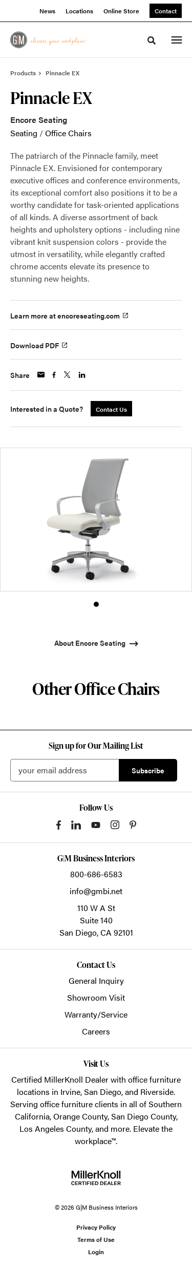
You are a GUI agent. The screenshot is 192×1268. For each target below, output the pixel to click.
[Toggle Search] (151, 40)
